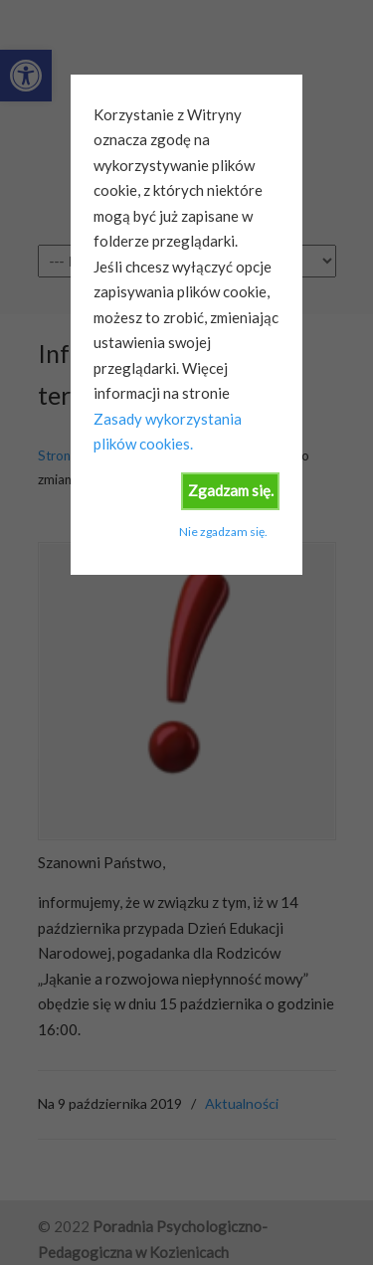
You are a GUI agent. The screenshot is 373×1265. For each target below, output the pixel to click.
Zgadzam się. (231, 490)
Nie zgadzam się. (223, 531)
